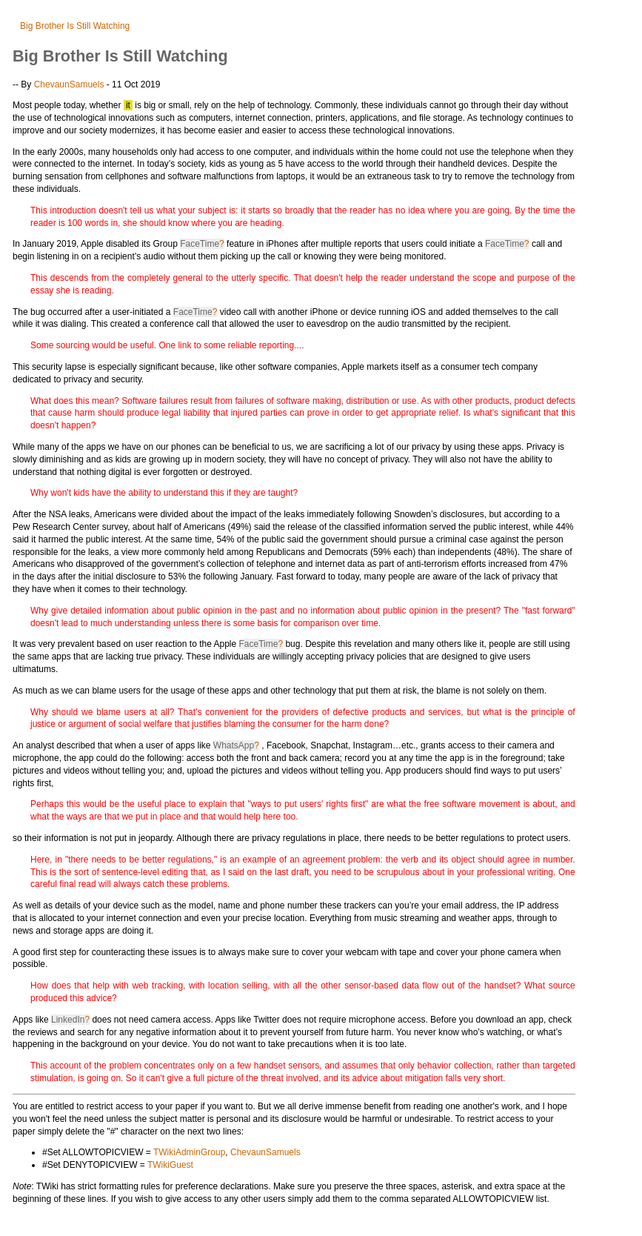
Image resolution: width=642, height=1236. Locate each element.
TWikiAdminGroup (189, 1152)
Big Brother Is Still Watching (75, 26)
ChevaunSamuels (69, 84)
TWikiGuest (170, 1165)
